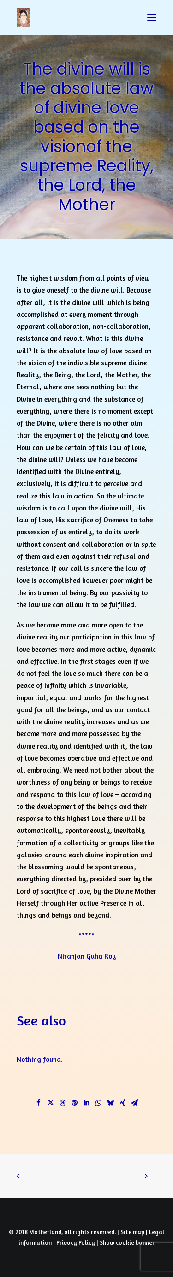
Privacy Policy (75, 1242)
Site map (132, 1232)
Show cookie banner (127, 1242)
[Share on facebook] (38, 1102)
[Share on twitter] (50, 1102)
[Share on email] (134, 1102)
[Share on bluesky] (110, 1102)
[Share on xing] (122, 1102)
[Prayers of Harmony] (23, 17)
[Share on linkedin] (86, 1102)
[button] (152, 17)
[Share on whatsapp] (98, 1102)
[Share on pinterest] (74, 1102)
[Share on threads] (62, 1102)
